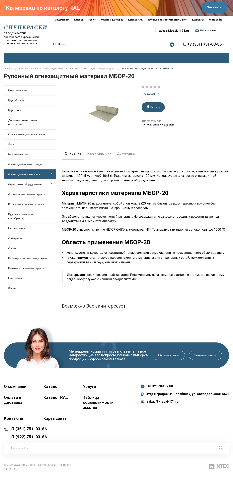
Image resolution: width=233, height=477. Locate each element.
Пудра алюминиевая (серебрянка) (20, 217)
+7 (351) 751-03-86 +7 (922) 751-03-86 (28, 434)
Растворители (17, 229)
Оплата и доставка (13, 401)
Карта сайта (55, 419)
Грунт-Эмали (16, 101)
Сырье (12, 249)
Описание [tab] (74, 154)
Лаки (11, 145)
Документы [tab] (128, 155)
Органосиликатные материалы (27, 195)
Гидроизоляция (17, 91)
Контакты (13, 419)
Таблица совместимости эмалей (98, 403)
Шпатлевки (15, 279)
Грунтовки (14, 111)
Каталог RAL (55, 398)
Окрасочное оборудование (30, 185)
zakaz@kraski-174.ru (174, 32)
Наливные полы (18, 155)
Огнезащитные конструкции (25, 165)
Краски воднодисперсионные (26, 135)
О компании (15, 387)
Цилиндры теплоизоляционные (27, 259)
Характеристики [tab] (101, 155)
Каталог (51, 387)
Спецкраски (15, 239)
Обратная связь (168, 356)
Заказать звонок (205, 356)
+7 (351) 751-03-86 (204, 45)
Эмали (12, 289)
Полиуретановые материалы (26, 205)
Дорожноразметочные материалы (22, 123)
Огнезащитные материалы (30, 175)
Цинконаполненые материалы (26, 269)
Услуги (89, 387)
